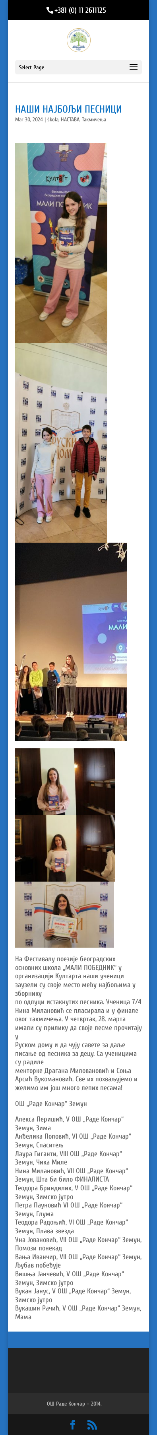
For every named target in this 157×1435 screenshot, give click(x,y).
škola (52, 119)
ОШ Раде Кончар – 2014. (74, 1403)
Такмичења (94, 119)
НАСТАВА (70, 119)
